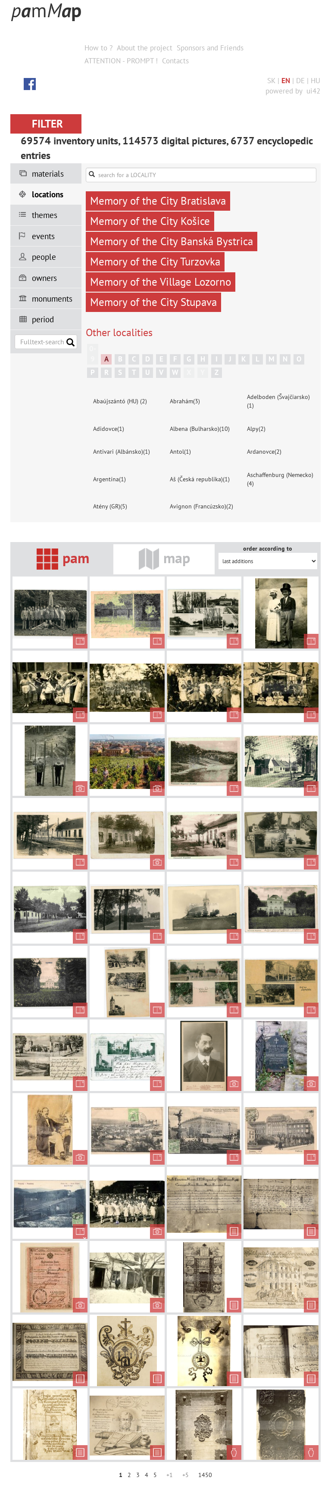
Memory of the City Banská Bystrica (171, 241)
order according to (267, 548)
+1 (169, 1475)
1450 (205, 1475)
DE (300, 80)
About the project (144, 48)
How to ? (98, 48)
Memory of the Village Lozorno (160, 282)
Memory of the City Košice (150, 221)
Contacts (175, 60)
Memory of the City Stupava (153, 302)
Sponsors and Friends (210, 48)
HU (315, 80)
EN (285, 80)
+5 (185, 1475)
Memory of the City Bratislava (158, 201)
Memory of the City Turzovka (155, 261)
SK (271, 80)
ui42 (313, 91)
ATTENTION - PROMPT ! (121, 60)
